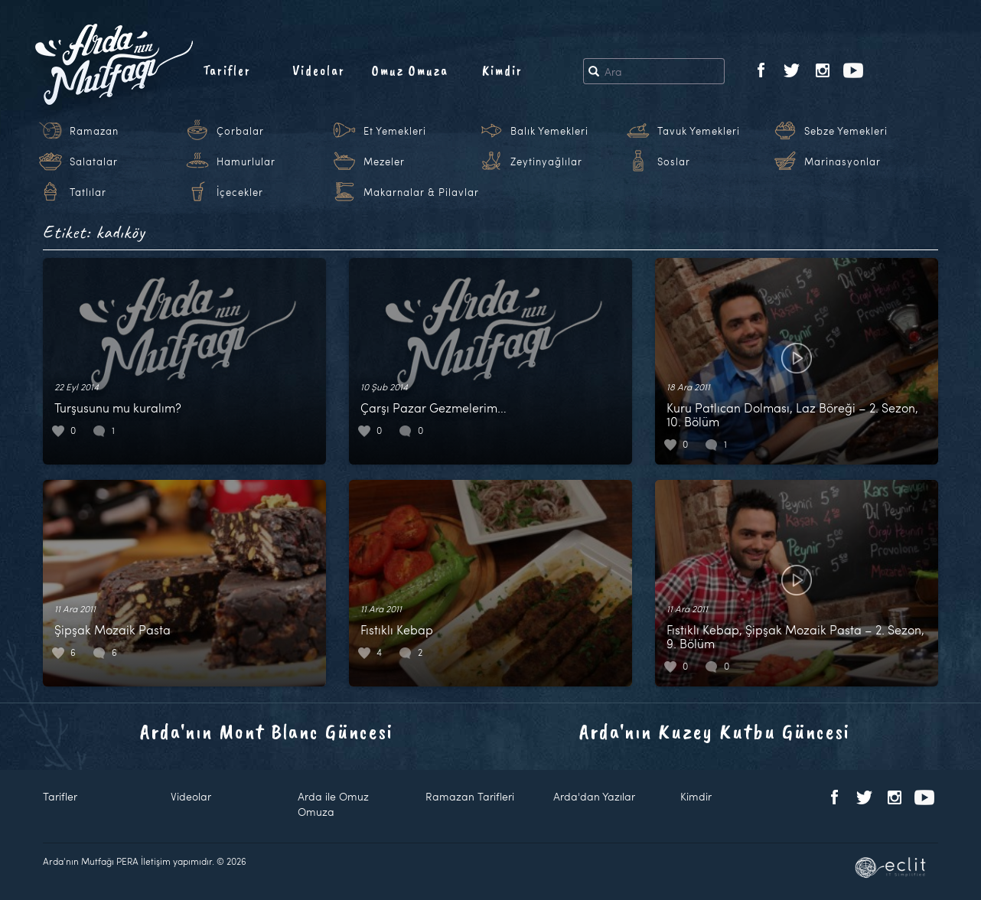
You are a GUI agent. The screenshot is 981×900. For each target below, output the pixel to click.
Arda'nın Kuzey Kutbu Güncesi (714, 731)
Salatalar (94, 161)
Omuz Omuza (410, 70)
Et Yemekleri (394, 131)
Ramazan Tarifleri (469, 796)
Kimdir (502, 70)
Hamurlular (246, 161)
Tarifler (227, 70)
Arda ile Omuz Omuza (333, 804)
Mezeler (384, 161)
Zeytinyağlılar (546, 161)
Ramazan (94, 131)
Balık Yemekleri (549, 131)
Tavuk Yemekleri (698, 131)
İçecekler (240, 192)
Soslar (673, 161)
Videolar (318, 70)
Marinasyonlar (842, 161)
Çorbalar (240, 131)
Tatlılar (88, 192)
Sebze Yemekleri (846, 131)
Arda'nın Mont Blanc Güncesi (266, 731)
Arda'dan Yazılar (594, 796)
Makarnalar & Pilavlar (421, 192)
